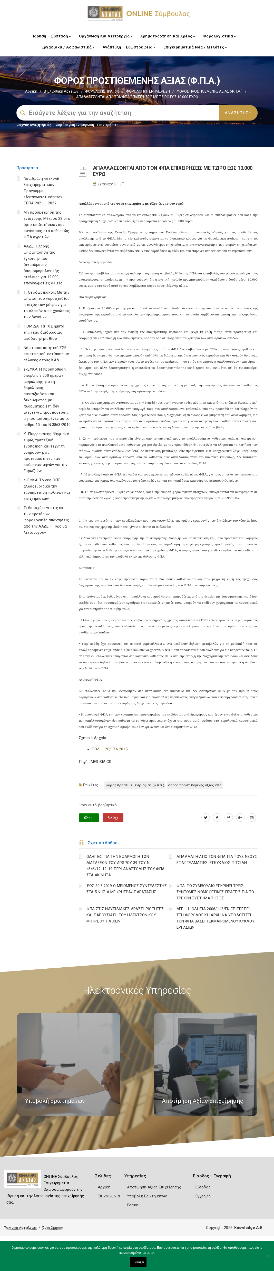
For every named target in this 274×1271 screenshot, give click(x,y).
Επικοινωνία (109, 1196)
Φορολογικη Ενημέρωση (74, 125)
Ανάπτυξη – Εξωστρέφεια (129, 47)
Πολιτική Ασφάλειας (20, 1227)
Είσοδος (203, 1187)
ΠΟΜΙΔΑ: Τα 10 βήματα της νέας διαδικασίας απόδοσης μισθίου (44, 332)
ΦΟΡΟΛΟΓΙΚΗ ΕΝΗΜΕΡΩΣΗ (148, 91)
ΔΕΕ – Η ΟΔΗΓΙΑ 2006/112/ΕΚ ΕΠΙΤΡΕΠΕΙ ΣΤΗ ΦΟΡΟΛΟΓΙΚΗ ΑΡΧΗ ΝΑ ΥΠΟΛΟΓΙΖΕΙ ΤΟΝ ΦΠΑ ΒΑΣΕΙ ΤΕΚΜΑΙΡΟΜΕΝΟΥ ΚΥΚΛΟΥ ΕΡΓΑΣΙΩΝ (216, 918)
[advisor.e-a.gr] (252, 817)
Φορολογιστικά (219, 36)
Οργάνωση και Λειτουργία (105, 36)
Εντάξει (138, 1262)
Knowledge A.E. (248, 1227)
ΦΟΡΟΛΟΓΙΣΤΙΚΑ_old (102, 91)
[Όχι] (267, 1259)
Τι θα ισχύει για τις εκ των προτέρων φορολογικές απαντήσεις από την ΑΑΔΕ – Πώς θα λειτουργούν (46, 520)
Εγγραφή (203, 1196)
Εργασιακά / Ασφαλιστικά (68, 47)
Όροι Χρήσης (52, 1227)
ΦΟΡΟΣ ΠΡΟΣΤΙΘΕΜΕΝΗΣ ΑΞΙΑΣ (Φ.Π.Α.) (209, 91)
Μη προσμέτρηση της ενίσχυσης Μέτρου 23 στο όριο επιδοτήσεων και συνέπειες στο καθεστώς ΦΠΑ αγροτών (47, 224)
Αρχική (31, 91)
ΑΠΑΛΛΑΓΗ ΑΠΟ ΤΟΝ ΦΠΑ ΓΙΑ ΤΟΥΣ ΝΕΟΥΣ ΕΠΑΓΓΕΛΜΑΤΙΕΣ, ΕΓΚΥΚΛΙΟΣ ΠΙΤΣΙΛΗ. (217, 859)
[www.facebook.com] (217, 817)
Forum (133, 1205)
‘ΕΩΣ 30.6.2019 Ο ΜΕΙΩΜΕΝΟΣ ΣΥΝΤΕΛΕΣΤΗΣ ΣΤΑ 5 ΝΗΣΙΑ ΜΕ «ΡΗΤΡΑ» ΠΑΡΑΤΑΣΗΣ (126, 888)
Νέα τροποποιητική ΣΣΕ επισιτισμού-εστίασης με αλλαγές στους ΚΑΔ (46, 353)
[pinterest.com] (228, 817)
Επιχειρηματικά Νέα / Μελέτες (195, 47)
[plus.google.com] (240, 817)
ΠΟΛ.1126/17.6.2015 (110, 749)
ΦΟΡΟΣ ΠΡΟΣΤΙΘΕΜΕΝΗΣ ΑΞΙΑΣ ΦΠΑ (195, 785)
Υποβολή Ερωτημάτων (147, 1196)
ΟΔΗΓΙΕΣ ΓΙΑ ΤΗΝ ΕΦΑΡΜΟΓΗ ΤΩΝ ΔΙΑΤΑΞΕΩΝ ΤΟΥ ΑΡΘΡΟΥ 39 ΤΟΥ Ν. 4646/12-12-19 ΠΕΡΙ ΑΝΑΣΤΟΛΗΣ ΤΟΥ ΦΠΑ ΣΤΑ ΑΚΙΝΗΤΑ (125, 865)
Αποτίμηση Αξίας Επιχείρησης (154, 1187)
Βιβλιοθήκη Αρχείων (61, 91)
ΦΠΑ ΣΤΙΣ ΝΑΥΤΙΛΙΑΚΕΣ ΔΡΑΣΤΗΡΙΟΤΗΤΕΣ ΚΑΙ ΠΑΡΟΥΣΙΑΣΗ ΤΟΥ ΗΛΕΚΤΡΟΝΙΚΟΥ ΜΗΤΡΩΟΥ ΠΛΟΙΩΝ (125, 915)
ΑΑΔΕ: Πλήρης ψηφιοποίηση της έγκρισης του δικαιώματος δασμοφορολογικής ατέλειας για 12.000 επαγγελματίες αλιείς (43, 264)
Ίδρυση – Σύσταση (52, 36)
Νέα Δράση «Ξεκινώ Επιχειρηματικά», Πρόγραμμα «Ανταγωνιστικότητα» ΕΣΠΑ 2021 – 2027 (43, 190)
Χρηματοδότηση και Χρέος (167, 36)
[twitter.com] (205, 817)
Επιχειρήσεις (107, 125)
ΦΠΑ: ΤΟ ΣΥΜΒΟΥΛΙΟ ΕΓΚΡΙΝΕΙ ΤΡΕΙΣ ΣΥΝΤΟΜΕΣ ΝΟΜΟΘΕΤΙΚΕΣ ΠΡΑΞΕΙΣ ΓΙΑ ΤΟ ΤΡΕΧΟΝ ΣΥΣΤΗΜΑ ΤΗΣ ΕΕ (215, 891)
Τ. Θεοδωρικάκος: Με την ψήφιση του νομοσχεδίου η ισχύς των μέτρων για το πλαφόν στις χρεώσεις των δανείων (47, 304)
